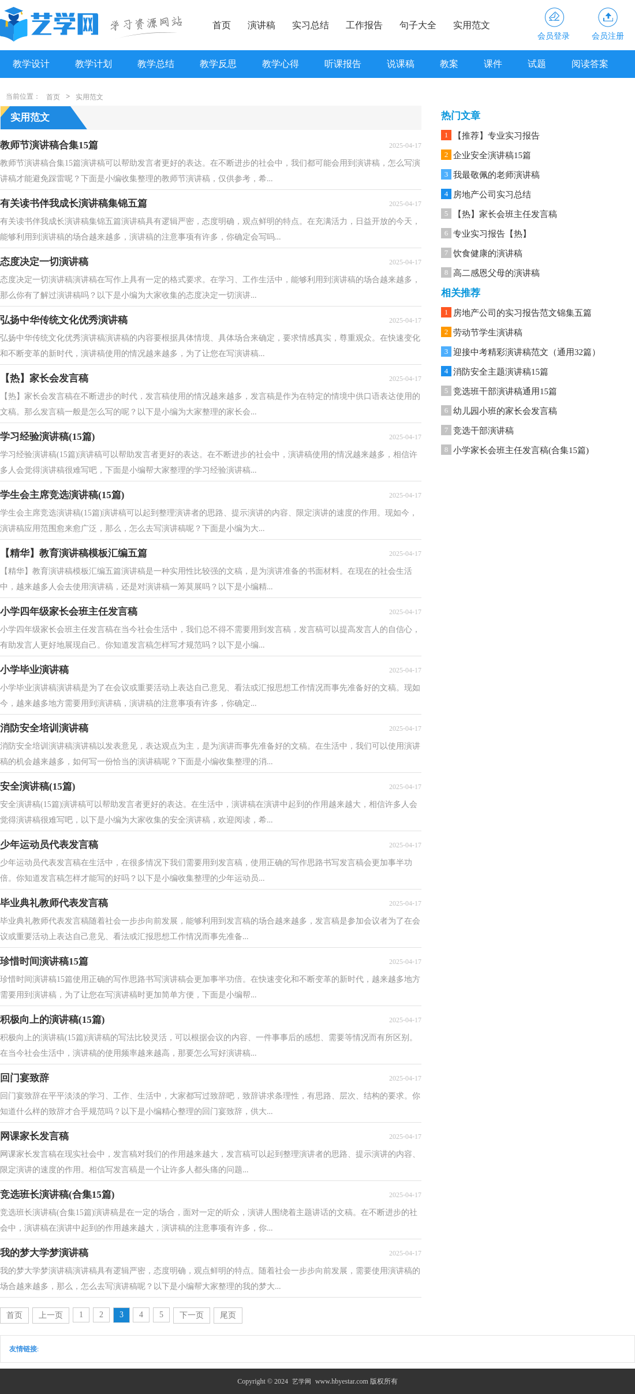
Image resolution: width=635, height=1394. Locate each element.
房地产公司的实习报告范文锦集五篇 (522, 312)
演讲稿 (261, 25)
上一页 (51, 1315)
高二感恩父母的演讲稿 (496, 273)
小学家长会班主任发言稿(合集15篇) (521, 450)
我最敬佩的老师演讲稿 (496, 175)
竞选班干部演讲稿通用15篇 (505, 391)
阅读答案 (590, 64)
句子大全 (417, 25)
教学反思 (218, 64)
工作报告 (364, 25)
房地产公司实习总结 (492, 194)
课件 (493, 64)
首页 (221, 25)
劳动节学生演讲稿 (487, 332)
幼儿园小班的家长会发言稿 (505, 411)
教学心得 (280, 64)
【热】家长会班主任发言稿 (505, 214)
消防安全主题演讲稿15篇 (500, 371)
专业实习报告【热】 (492, 233)
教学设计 (31, 64)
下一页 (192, 1315)
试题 (537, 64)
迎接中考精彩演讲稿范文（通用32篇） (526, 352)
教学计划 (93, 64)
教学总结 (155, 64)
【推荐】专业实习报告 (496, 135)
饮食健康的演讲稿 (487, 253)
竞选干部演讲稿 (483, 430)
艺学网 (301, 1381)
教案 (449, 64)
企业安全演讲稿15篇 (492, 155)
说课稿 (400, 64)
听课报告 (342, 64)
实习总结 (310, 25)
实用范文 (471, 25)
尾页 (228, 1315)
